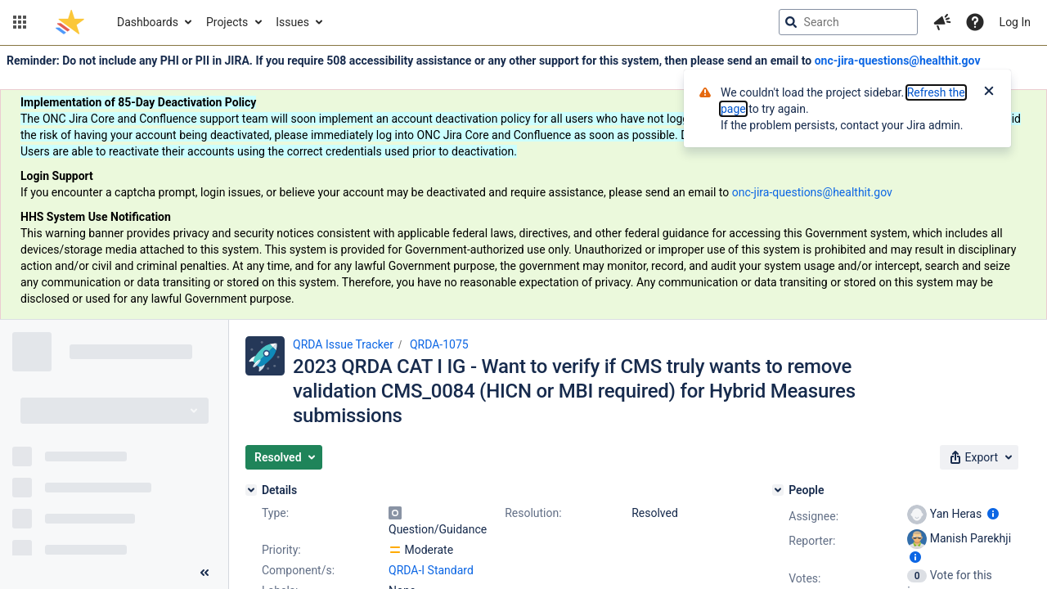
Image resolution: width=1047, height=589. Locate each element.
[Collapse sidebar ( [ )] (204, 572)
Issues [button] (292, 22)
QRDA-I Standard (431, 570)
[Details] (251, 490)
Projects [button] (227, 22)
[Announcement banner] (523, 183)
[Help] (975, 22)
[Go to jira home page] (69, 22)
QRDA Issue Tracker (343, 344)
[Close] (989, 92)
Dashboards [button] (147, 22)
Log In (1015, 22)
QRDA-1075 (439, 344)
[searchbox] (848, 22)
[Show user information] (993, 513)
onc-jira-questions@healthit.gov (898, 60)
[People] (778, 490)
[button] (19, 22)
